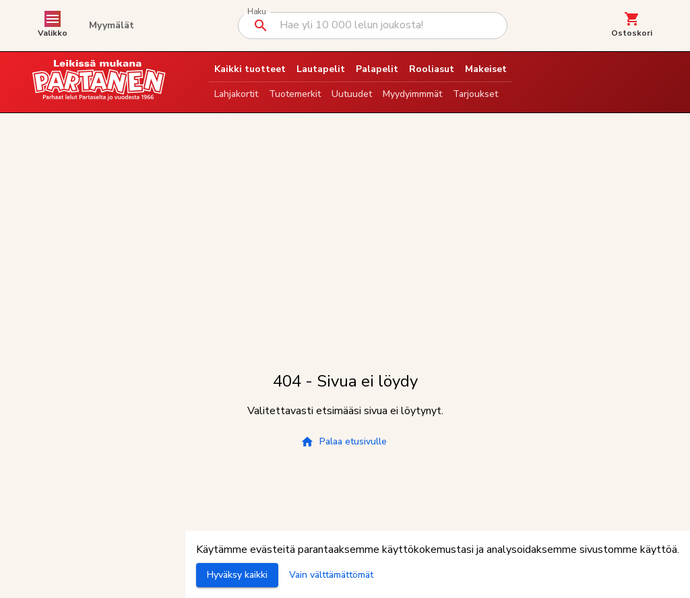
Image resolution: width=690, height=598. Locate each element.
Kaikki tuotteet (250, 69)
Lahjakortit (236, 94)
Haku (256, 12)
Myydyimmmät (412, 94)
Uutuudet (352, 94)
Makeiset (486, 69)
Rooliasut (431, 69)
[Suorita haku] (260, 25)
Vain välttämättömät (331, 574)
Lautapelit (320, 69)
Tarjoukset (475, 94)
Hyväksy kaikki (237, 574)
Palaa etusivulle (344, 441)
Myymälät (111, 25)
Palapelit (377, 69)
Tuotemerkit (295, 94)
